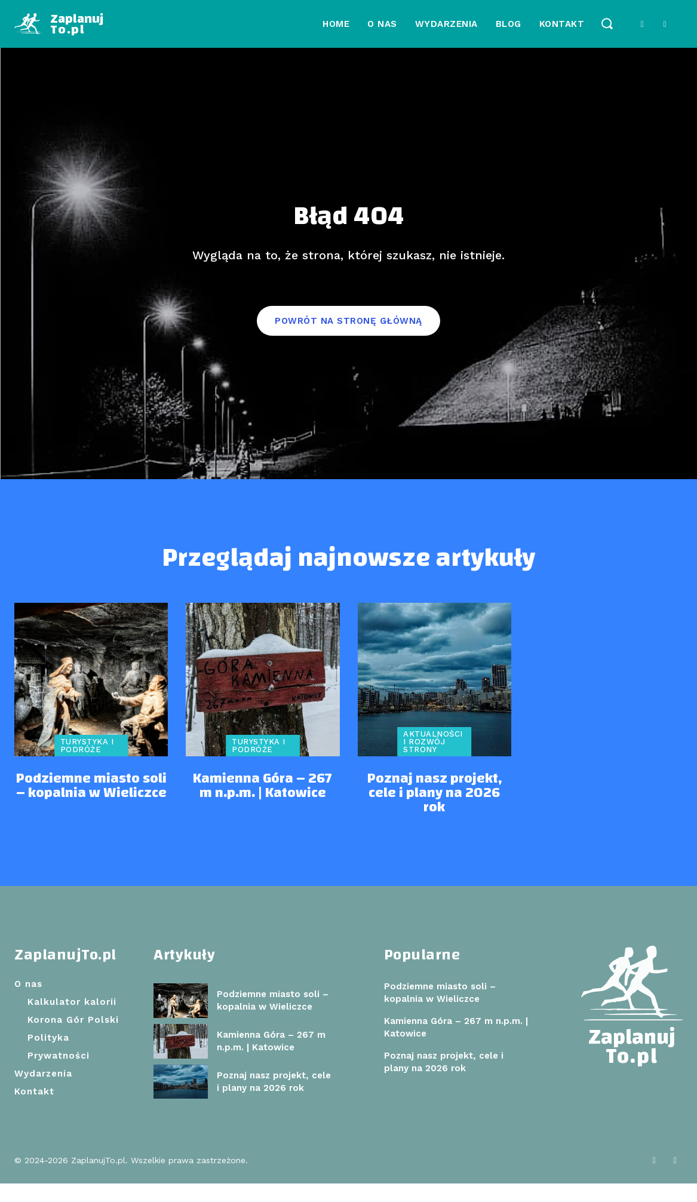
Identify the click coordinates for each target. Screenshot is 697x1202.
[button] (606, 23)
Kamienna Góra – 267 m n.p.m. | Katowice (262, 804)
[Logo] (58, 24)
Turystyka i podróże (87, 764)
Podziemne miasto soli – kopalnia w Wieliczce (91, 804)
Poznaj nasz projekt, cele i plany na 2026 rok (434, 811)
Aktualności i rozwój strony (433, 761)
